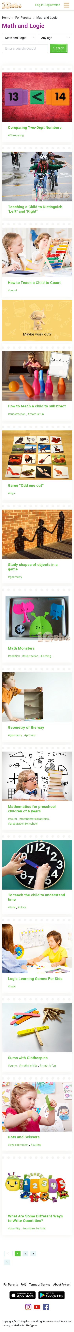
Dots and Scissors (23, 1137)
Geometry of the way (26, 727)
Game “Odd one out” (26, 485)
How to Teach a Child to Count (34, 282)
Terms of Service (39, 1284)
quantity (15, 1228)
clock (23, 907)
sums (13, 1065)
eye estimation (19, 1144)
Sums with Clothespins (28, 1058)
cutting (46, 656)
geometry (16, 576)
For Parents (23, 17)
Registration (52, 5)
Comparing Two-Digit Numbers (34, 127)
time (13, 907)
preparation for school (23, 823)
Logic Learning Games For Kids (35, 978)
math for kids (29, 1065)
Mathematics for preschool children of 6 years (32, 808)
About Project (61, 1284)
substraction (17, 414)
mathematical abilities (35, 818)
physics (31, 735)
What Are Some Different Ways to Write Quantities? (35, 1218)
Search (58, 48)
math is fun (37, 414)
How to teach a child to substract (37, 406)
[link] (6, 17)
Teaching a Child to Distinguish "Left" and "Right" (35, 209)
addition (15, 656)
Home (6, 17)
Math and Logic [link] (46, 17)
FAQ (23, 1284)
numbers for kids (34, 1228)
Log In (39, 5)
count (13, 290)
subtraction (31, 656)
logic (13, 493)
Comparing (17, 135)
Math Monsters (21, 648)
